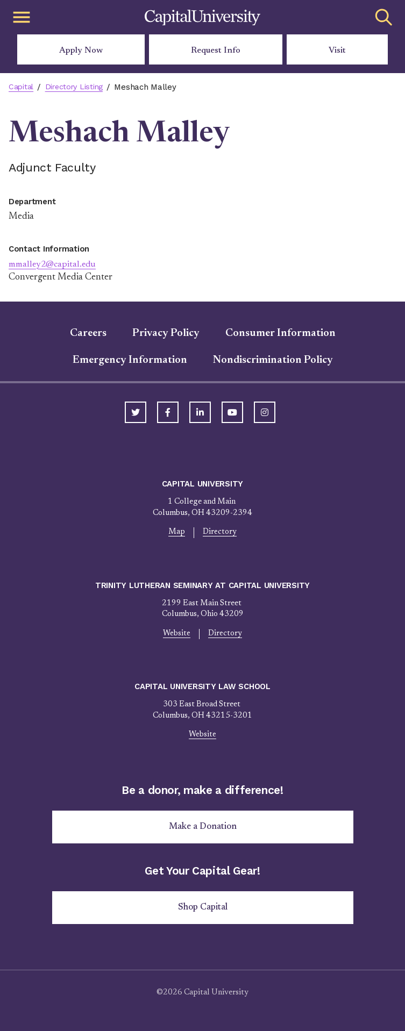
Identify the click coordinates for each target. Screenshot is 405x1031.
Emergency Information (130, 360)
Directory (220, 532)
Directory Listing (77, 87)
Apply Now (81, 50)
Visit (337, 50)
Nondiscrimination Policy (273, 360)
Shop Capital (203, 910)
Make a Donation (202, 828)
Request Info (215, 50)
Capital (22, 87)
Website (177, 634)
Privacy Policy (166, 333)
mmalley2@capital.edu (55, 264)
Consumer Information (280, 333)
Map (176, 532)
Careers (88, 333)
